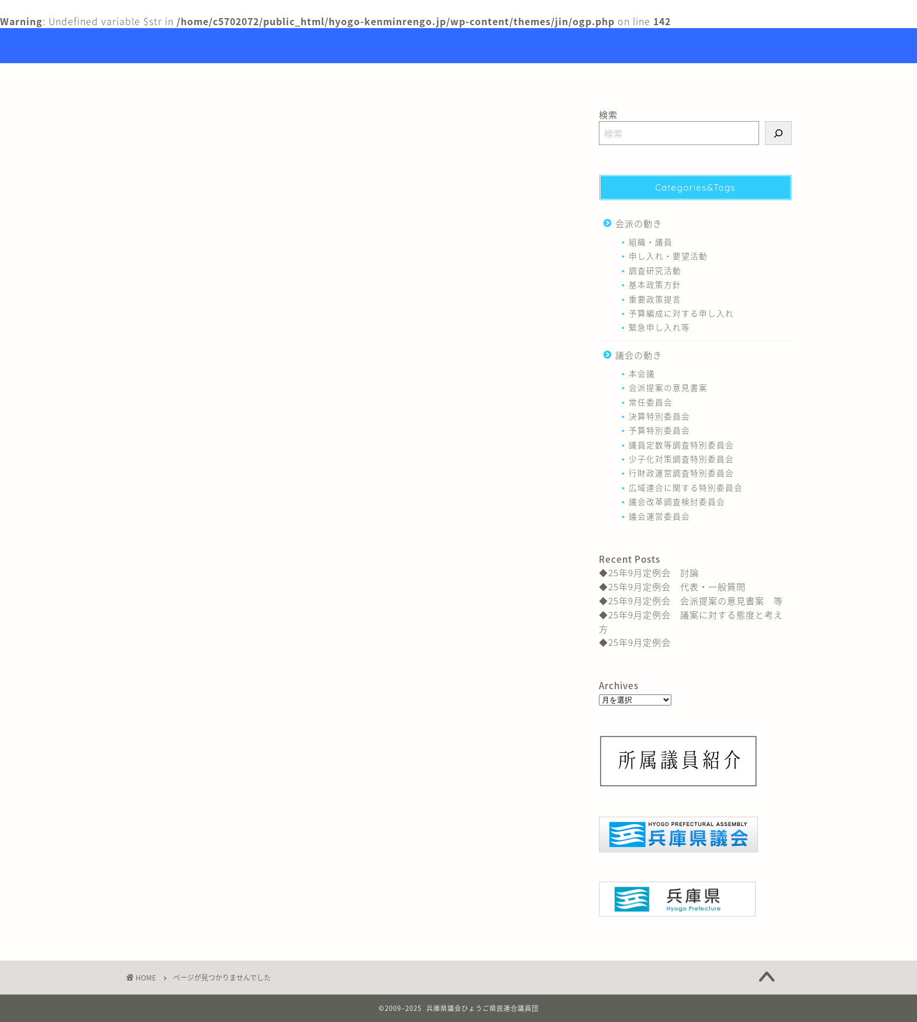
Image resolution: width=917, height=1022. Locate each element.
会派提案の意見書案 (668, 387)
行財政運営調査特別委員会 (681, 473)
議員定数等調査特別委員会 (681, 444)
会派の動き (179, 588)
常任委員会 (651, 402)
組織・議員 (651, 241)
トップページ (399, 77)
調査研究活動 (655, 270)
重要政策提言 (655, 299)
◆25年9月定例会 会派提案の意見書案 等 (691, 600)
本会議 (642, 373)
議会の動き (179, 605)
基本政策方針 (655, 284)
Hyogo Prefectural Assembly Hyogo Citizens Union (459, 45)
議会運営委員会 (659, 516)
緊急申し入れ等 (659, 327)
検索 (608, 114)
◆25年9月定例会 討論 (649, 572)
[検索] (778, 133)
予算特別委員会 (659, 430)
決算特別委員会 (659, 416)
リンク (532, 77)
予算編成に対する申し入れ (681, 313)
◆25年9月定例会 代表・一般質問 (672, 586)
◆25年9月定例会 (635, 642)
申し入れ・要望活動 (668, 255)
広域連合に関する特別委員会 (686, 487)
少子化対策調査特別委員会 (681, 458)
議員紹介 (471, 77)
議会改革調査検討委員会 (677, 501)
